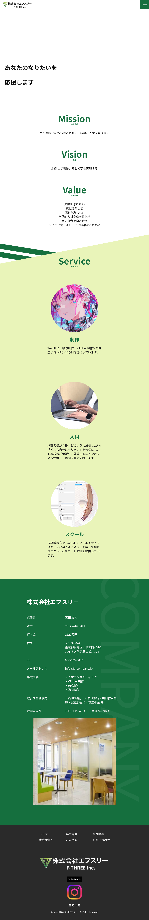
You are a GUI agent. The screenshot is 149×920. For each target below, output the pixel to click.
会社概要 (98, 834)
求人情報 (71, 840)
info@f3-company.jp (79, 668)
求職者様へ (46, 840)
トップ (43, 834)
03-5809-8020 (74, 660)
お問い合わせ (101, 840)
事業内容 (71, 834)
